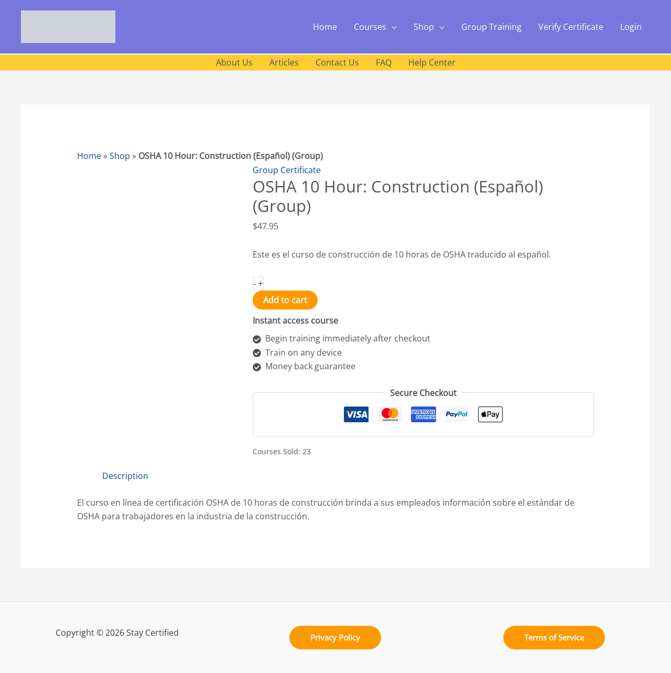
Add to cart (285, 300)
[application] (391, 27)
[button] (335, 637)
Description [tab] (125, 476)
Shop (120, 156)
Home (89, 156)
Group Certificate (287, 170)
